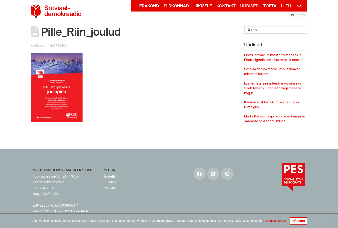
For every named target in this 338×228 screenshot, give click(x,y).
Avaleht (109, 176)
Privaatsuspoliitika (275, 220)
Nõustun (298, 221)
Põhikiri (109, 188)
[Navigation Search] (297, 6)
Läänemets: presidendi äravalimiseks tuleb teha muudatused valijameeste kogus (272, 88)
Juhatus (110, 182)
